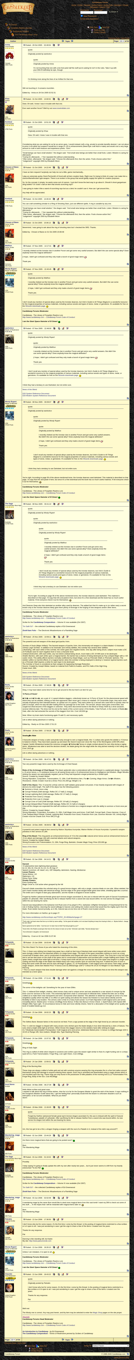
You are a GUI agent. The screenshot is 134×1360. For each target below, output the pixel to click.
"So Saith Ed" (27, 626)
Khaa (7, 99)
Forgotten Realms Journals (21, 28)
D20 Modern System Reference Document (39, 396)
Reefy (7, 685)
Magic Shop (97, 1313)
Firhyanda (9, 942)
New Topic (94, 27)
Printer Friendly (100, 32)
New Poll (105, 27)
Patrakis (8, 1219)
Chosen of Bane (11, 167)
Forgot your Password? (89, 19)
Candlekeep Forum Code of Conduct (60, 317)
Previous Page (114, 38)
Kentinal (8, 122)
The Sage (9, 504)
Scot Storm (9, 1084)
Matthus (8, 246)
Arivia (7, 45)
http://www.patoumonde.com (40, 1241)
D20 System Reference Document (35, 394)
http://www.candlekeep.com (33, 317)
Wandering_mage (12, 1135)
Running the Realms (21, 31)
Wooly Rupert (10, 269)
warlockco (9, 328)
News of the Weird (29, 389)
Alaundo (8, 1274)
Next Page (125, 38)
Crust (7, 859)
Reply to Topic (99, 30)
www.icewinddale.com (61, 108)
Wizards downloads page (35, 306)
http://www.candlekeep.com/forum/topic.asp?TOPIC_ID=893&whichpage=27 (52, 917)
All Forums (13, 24)
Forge (7, 1107)
